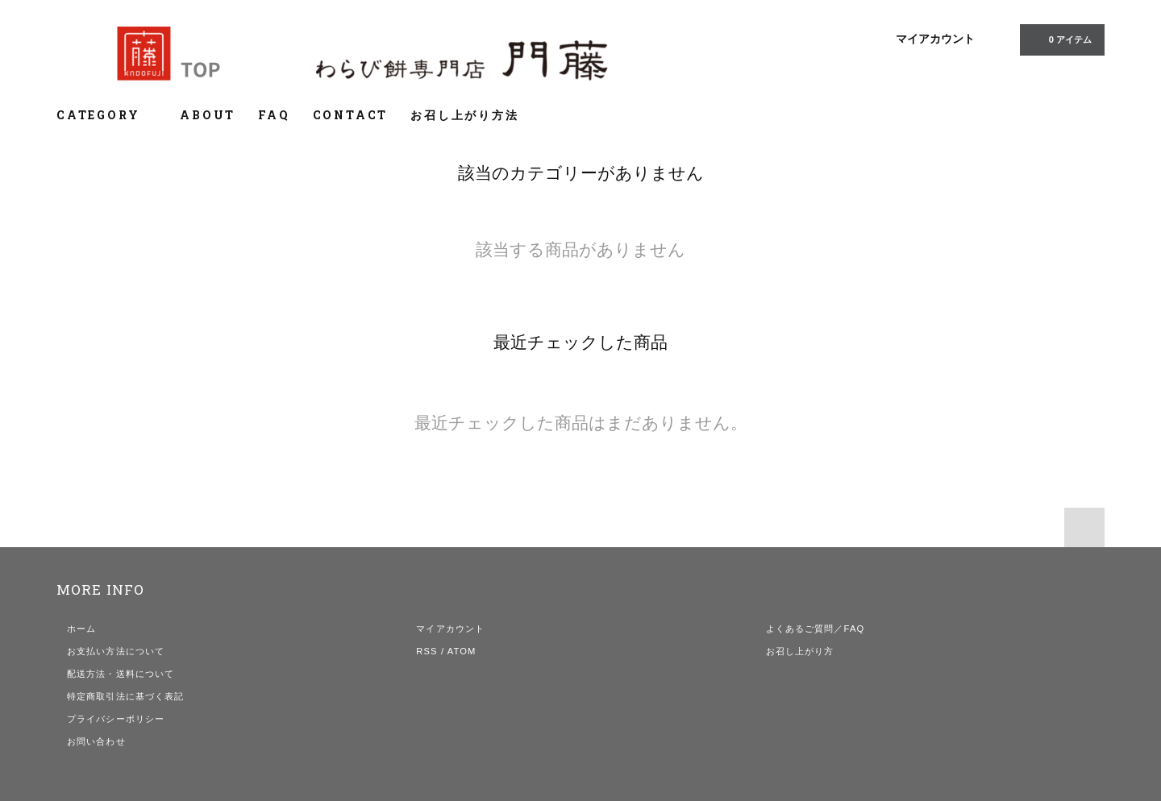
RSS (426, 651)
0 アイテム (1061, 38)
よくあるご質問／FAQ (815, 628)
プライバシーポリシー (115, 719)
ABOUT (207, 114)
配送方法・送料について (120, 674)
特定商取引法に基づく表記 (125, 696)
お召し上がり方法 (464, 114)
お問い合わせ (96, 741)
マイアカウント (935, 38)
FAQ (273, 114)
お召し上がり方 (800, 651)
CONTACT (351, 114)
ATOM (461, 651)
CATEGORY (106, 114)
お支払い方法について (115, 651)
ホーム (81, 628)
